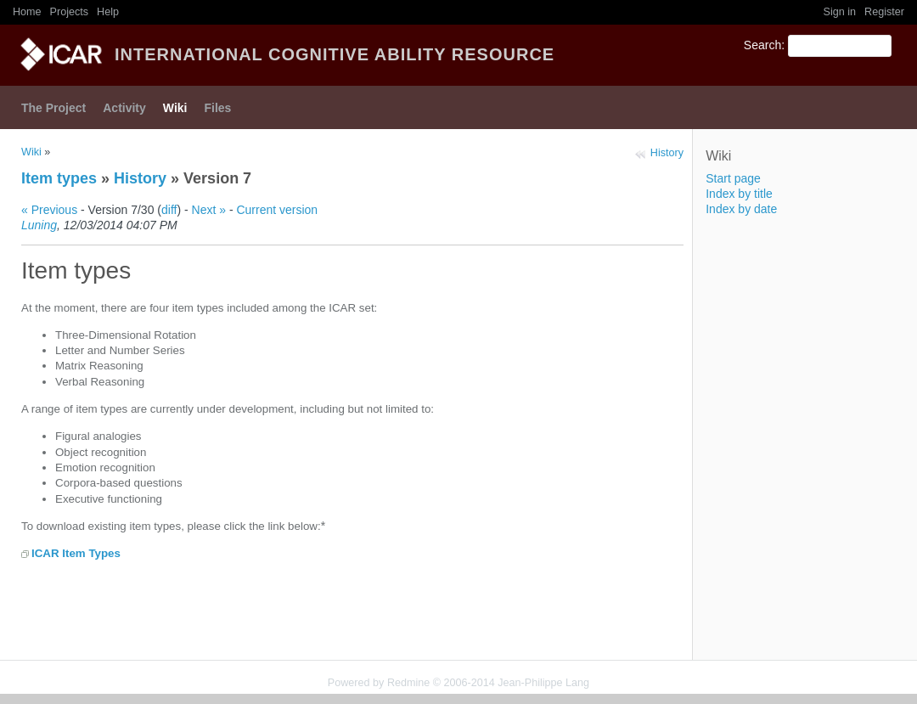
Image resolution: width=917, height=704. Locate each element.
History (667, 153)
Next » (209, 210)
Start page (733, 178)
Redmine (408, 683)
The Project (53, 108)
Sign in (840, 12)
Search (762, 45)
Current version (277, 210)
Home (27, 12)
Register (884, 12)
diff (169, 210)
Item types (59, 178)
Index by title (739, 193)
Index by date (741, 209)
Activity (124, 108)
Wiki (175, 108)
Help (108, 12)
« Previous (49, 210)
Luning (39, 225)
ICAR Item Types (76, 553)
